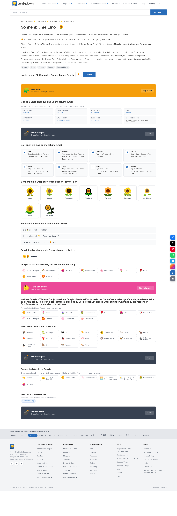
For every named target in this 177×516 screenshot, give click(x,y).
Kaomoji (152, 4)
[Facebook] (12, 488)
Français (42, 460)
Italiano (52, 460)
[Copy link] (172, 272)
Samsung (93, 491)
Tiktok (92, 498)
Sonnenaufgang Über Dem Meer (108, 378)
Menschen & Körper (44, 473)
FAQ (161, 4)
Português (74, 460)
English (14, 460)
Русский (84, 460)
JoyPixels (93, 495)
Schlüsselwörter (123, 479)
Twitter (92, 488)
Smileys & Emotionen (45, 491)
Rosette (47, 276)
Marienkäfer (68, 338)
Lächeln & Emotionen (71, 491)
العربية (120, 460)
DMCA (145, 488)
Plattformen (81, 4)
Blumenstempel (30, 270)
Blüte (33, 67)
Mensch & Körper (70, 473)
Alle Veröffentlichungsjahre (127, 483)
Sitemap (156, 512)
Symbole (40, 484)
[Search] (158, 12)
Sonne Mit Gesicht (48, 378)
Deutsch (33, 460)
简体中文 (94, 460)
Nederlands (62, 460)
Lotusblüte (87, 318)
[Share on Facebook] (172, 237)
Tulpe (123, 270)
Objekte (40, 480)
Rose (143, 270)
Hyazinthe (67, 313)
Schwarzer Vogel (28, 345)
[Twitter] (17, 488)
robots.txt (164, 512)
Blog (143, 4)
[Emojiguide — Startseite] (12, 471)
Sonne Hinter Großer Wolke (126, 378)
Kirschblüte (106, 270)
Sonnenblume (62, 67)
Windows (93, 484)
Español (23, 460)
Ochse (143, 332)
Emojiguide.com (27, 22)
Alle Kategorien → (70, 502)
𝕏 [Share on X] (173, 243)
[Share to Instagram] (172, 266)
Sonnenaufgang (28, 401)
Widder (66, 345)
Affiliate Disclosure (150, 484)
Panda (65, 332)
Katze (85, 332)
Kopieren (89, 74)
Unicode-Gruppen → (44, 502)
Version (115, 4)
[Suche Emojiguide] (80, 12)
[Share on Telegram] (172, 261)
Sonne (50, 67)
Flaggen (40, 477)
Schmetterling (126, 338)
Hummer (47, 338)
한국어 (111, 460)
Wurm (85, 338)
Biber (46, 345)
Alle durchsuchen (50, 4)
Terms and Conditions (151, 477)
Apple (92, 473)
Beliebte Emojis (123, 490)
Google (93, 477)
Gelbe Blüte (29, 276)
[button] (37, 111)
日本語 (103, 460)
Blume (24, 67)
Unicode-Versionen (124, 487)
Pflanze (41, 67)
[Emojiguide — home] (24, 3)
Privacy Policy (148, 480)
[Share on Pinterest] (172, 249)
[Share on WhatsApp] (172, 255)
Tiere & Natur (41, 22)
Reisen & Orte (42, 488)
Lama (123, 332)
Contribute (147, 473)
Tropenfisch (106, 332)
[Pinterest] (22, 488)
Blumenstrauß (88, 270)
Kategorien (67, 4)
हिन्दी (127, 460)
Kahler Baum (107, 338)
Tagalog (146, 460)
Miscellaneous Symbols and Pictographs (137, 121)
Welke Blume (49, 270)
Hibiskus (66, 270)
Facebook (94, 480)
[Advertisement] (88, 440)
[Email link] (172, 278)
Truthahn (27, 332)
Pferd (85, 345)
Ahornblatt (28, 338)
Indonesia (136, 460)
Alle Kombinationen (99, 4)
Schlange (47, 332)
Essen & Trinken (43, 498)
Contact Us (147, 491)
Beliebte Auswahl (130, 4)
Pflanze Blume (55, 22)
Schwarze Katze (145, 339)
